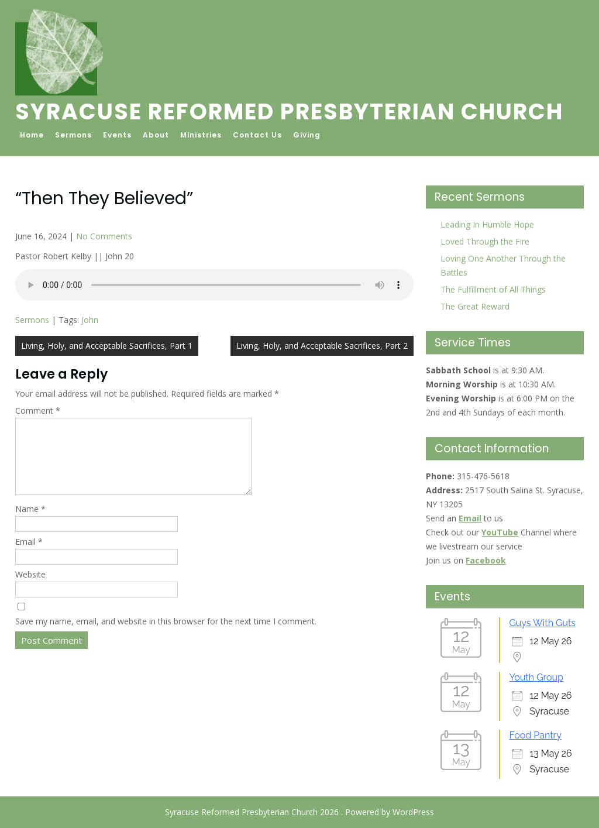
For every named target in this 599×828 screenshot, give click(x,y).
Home (32, 135)
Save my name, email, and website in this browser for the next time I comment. (165, 635)
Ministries (201, 135)
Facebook (486, 560)
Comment (37, 410)
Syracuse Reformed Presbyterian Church (289, 111)
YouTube (499, 532)
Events (117, 135)
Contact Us (257, 135)
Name (30, 522)
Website (30, 588)
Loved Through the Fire (484, 241)
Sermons (73, 135)
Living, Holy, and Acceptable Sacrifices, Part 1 (106, 345)
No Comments (104, 236)
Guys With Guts (542, 622)
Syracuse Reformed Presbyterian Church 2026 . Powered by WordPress (299, 811)
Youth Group (536, 677)
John (89, 319)
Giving (307, 135)
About (156, 135)
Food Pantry (535, 735)
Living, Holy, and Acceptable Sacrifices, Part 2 (322, 345)
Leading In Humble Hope (487, 224)
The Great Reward (475, 306)
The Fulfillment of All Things (493, 289)
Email (29, 555)
